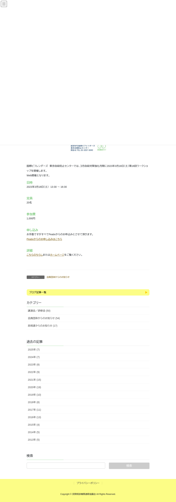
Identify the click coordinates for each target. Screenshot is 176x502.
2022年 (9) (34, 372)
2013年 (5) (34, 439)
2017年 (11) (34, 409)
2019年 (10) (34, 394)
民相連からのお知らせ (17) (42, 325)
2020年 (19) (34, 387)
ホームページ (57, 254)
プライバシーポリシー (88, 483)
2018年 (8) (34, 402)
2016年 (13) (34, 417)
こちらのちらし (35, 254)
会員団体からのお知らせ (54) (44, 318)
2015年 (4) (34, 424)
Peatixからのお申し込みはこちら (44, 239)
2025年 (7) (34, 349)
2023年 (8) (34, 364)
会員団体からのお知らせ (58, 277)
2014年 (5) (34, 432)
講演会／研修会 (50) (39, 310)
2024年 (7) (34, 357)
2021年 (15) (34, 379)
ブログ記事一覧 (37, 292)
